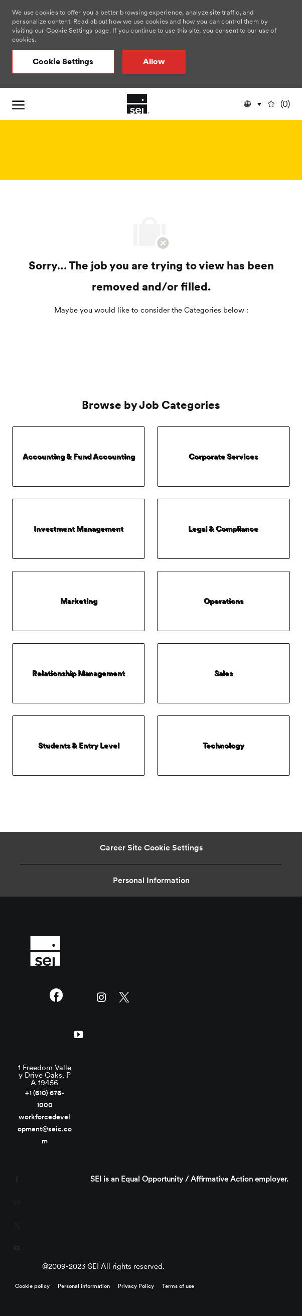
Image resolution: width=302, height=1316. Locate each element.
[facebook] (56, 996)
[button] (63, 62)
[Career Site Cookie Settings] (151, 848)
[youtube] (78, 1033)
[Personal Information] (151, 880)
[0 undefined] (279, 104)
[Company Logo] (138, 104)
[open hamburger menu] (18, 104)
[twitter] (124, 996)
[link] (45, 951)
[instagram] (101, 996)
